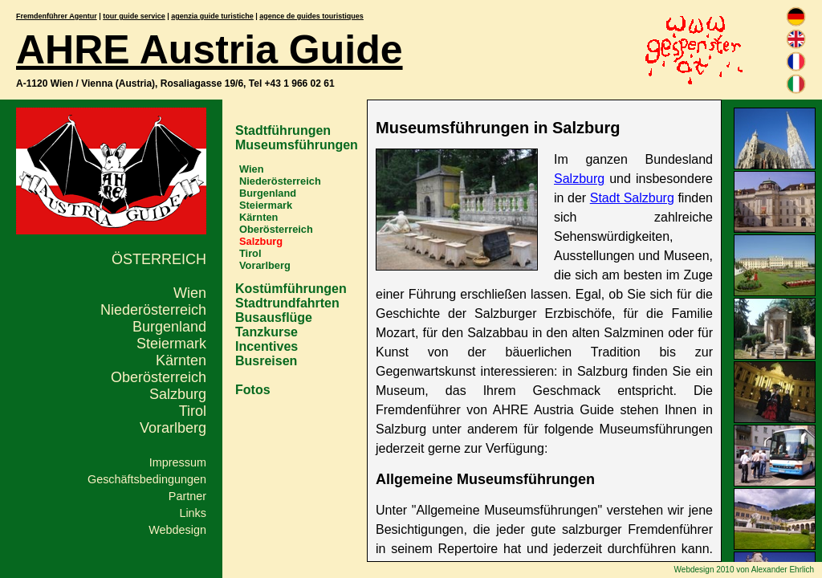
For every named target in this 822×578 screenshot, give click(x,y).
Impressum (177, 462)
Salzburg (177, 394)
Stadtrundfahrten (287, 303)
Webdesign (177, 529)
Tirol (192, 411)
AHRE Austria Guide (209, 49)
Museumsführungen (296, 145)
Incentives (266, 346)
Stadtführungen (283, 130)
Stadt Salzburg (632, 198)
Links (192, 513)
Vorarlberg (173, 428)
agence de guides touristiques (311, 16)
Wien (189, 293)
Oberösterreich (158, 377)
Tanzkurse (266, 332)
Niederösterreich (153, 310)
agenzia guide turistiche (212, 16)
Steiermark (171, 344)
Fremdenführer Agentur (56, 16)
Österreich (159, 259)
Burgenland (169, 327)
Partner (187, 496)
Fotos (253, 390)
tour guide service (134, 16)
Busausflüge (273, 317)
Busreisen (266, 361)
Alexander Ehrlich (782, 569)
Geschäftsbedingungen (146, 479)
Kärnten (181, 360)
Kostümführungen (291, 288)
